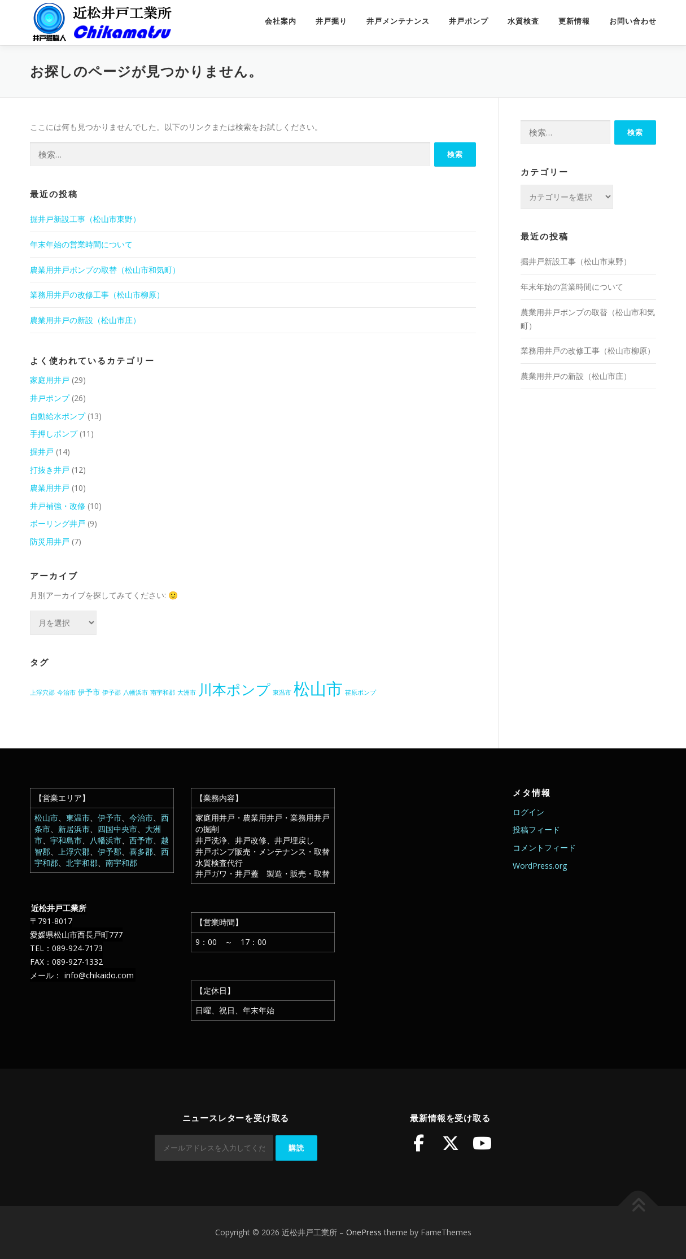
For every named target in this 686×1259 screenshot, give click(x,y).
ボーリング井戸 (57, 523)
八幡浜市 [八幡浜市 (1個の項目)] (135, 692)
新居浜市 (74, 829)
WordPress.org (540, 865)
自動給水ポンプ (57, 416)
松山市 (46, 817)
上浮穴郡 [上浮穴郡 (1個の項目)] (42, 692)
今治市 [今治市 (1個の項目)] (66, 692)
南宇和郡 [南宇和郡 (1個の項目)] (162, 692)
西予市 (141, 840)
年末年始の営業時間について (81, 244)
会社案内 (280, 21)
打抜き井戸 (49, 469)
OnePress (364, 1232)
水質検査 (523, 21)
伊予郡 (109, 851)
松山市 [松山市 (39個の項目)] (318, 688)
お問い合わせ (633, 21)
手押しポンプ (53, 433)
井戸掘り (331, 21)
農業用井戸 (49, 487)
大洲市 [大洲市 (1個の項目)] (186, 692)
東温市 (78, 817)
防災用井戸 (49, 541)
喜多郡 (141, 851)
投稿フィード (536, 829)
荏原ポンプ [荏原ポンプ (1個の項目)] (360, 692)
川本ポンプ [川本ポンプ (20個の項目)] (234, 689)
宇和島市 (66, 840)
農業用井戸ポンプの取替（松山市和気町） (105, 269)
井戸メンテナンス (398, 21)
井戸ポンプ (468, 21)
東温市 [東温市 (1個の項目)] (282, 692)
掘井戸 (42, 451)
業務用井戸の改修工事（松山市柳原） (97, 294)
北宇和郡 (82, 862)
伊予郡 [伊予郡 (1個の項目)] (111, 692)
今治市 (141, 817)
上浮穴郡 (74, 851)
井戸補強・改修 (57, 505)
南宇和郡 (121, 862)
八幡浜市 (105, 840)
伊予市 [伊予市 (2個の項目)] (89, 692)
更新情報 (574, 21)
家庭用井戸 (49, 379)
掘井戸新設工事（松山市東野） (85, 219)
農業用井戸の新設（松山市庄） (85, 320)
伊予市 (109, 817)
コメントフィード (544, 847)
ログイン (528, 812)
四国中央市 (117, 829)
